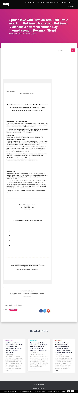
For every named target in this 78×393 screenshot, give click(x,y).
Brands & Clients (50, 2)
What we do (28, 2)
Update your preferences (22, 268)
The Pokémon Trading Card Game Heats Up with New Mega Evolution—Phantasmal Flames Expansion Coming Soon (38, 346)
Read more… (9, 369)
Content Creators (61, 2)
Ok (69, 391)
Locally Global (40, 2)
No (73, 391)
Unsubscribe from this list (32, 268)
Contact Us (71, 2)
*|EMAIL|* (31, 290)
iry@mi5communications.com (27, 207)
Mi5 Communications (39, 385)
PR (34, 2)
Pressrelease (13, 308)
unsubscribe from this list (24, 292)
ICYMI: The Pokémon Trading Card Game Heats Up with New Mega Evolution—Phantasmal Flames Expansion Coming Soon (14, 346)
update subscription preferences (36, 292)
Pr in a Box (71, 6)
